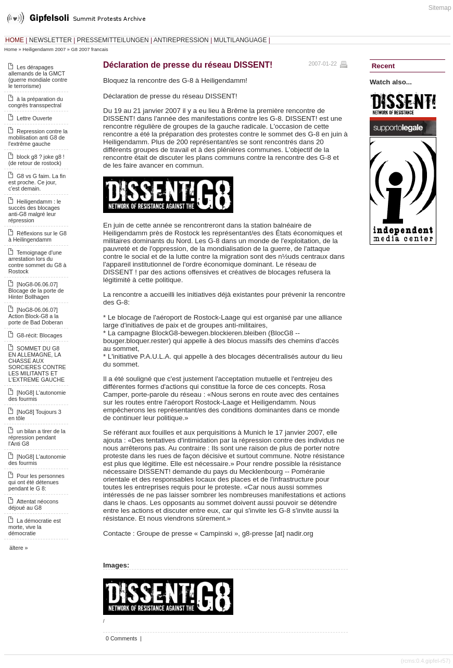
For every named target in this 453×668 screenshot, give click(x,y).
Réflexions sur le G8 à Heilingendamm (37, 236)
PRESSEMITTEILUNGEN (113, 40)
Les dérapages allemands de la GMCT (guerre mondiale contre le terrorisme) (37, 76)
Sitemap (440, 7)
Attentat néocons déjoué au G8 (33, 504)
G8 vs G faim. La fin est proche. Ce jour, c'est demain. (37, 182)
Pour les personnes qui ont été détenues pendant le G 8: (36, 482)
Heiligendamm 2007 (44, 49)
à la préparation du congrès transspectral (35, 102)
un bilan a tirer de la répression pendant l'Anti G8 (37, 437)
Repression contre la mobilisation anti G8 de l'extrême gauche (38, 137)
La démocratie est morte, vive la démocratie (34, 527)
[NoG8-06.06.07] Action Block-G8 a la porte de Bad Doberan (35, 316)
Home (10, 49)
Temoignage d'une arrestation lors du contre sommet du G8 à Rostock (37, 261)
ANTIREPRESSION (181, 40)
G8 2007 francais (89, 49)
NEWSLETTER (50, 40)
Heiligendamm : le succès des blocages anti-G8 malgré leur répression (34, 210)
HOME (14, 40)
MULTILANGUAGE (240, 40)
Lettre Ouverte (34, 118)
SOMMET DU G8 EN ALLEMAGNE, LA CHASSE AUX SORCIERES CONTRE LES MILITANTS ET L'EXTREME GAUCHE (37, 364)
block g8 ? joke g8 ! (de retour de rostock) (36, 160)
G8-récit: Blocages (39, 335)
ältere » (18, 548)
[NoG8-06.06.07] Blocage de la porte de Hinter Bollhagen (36, 290)
